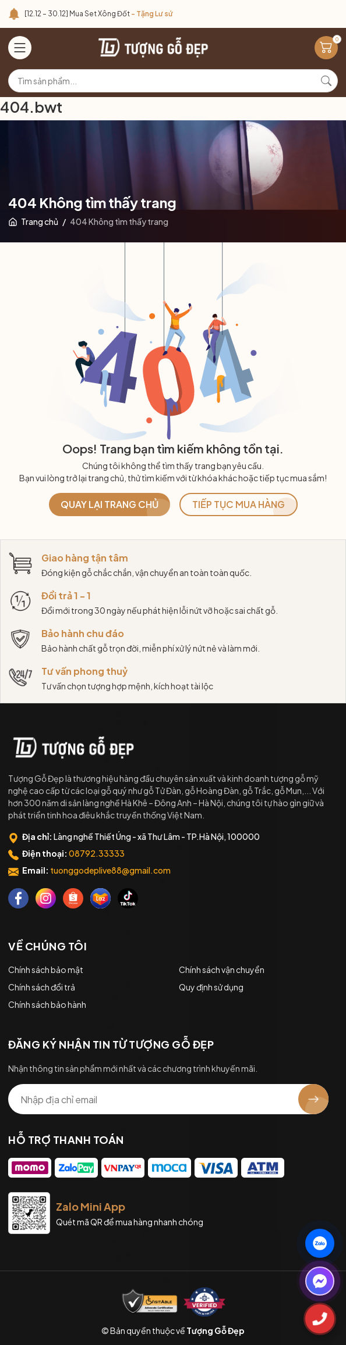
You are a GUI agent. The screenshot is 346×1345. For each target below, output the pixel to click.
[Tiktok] (128, 898)
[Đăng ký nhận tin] (313, 1099)
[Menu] (19, 47)
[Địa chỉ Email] (168, 1099)
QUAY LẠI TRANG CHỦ (109, 504)
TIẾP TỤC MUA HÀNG (238, 504)
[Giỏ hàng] (326, 47)
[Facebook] (18, 898)
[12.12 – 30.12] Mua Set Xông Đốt (98, 13)
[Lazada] (100, 898)
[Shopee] (73, 898)
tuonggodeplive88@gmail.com (110, 870)
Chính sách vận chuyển (221, 969)
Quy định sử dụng (211, 987)
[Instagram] (46, 898)
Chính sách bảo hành (47, 1004)
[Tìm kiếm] (326, 81)
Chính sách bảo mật (45, 969)
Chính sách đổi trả (41, 987)
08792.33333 (97, 853)
